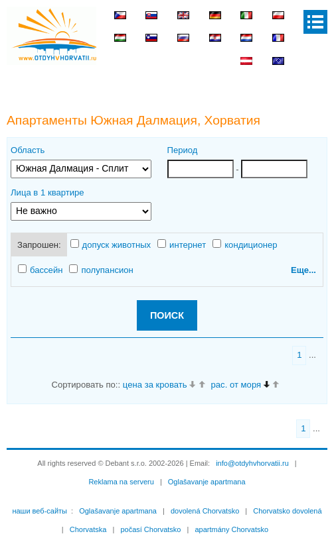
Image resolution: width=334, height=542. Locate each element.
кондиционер (244, 244)
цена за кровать (155, 385)
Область (27, 150)
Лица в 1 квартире (47, 192)
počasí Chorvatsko (150, 529)
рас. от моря (236, 385)
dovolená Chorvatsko (205, 511)
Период (182, 150)
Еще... (303, 270)
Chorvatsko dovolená (287, 511)
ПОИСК (167, 315)
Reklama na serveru (120, 482)
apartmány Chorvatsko (231, 529)
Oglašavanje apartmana (207, 482)
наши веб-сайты (39, 511)
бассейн (40, 269)
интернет (181, 244)
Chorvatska (88, 529)
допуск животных (110, 244)
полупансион (101, 269)
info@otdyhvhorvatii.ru (252, 463)
